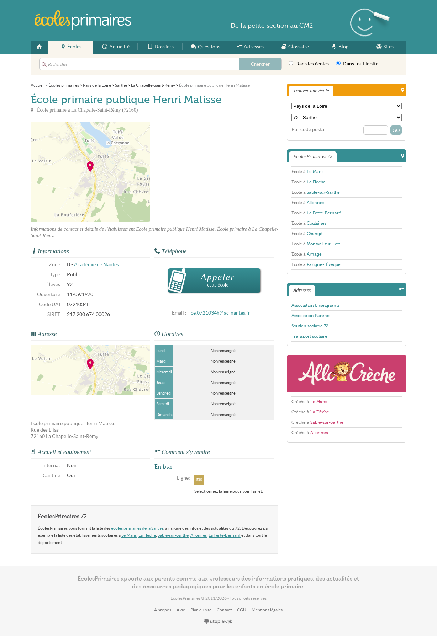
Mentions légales (267, 610)
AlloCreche (346, 373)
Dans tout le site (357, 63)
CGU (241, 610)
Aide (181, 610)
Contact (224, 610)
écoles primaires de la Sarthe (137, 528)
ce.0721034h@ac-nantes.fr (220, 313)
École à (307, 171)
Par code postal (308, 129)
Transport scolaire (309, 336)
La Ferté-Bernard (225, 535)
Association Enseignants (315, 305)
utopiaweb (218, 621)
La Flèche (147, 535)
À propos (162, 610)
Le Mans (129, 535)
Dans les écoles (309, 63)
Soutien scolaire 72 (309, 326)
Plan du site (200, 610)
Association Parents (310, 315)
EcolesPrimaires (83, 20)
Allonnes (198, 535)
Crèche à (309, 401)
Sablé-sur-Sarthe (173, 535)
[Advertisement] (214, 172)
